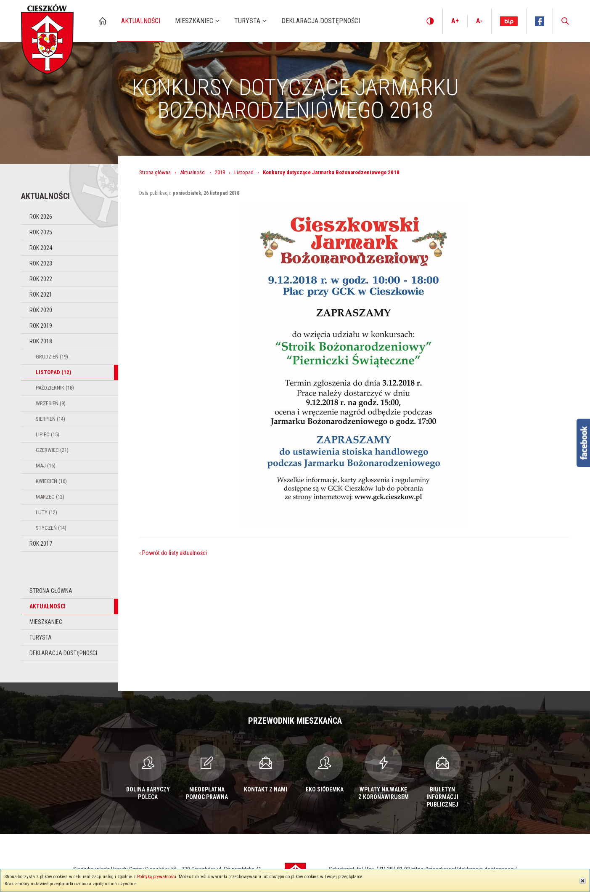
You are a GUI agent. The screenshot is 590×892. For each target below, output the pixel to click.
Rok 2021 (40, 294)
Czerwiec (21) (52, 450)
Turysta (40, 637)
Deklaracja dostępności (63, 653)
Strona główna (50, 590)
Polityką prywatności (156, 876)
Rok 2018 (40, 341)
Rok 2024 (40, 247)
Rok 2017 (40, 543)
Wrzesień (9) (51, 403)
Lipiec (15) (47, 434)
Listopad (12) (53, 372)
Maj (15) (46, 465)
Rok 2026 (40, 216)
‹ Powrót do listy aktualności (173, 553)
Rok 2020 (40, 310)
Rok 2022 (40, 279)
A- (479, 21)
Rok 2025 (40, 232)
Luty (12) (46, 512)
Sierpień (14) (50, 419)
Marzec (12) (50, 497)
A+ (455, 21)
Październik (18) (55, 388)
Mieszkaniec (45, 622)
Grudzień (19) (52, 356)
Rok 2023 (40, 263)
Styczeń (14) (51, 528)
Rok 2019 (40, 325)
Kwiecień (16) (51, 481)
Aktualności (47, 606)
